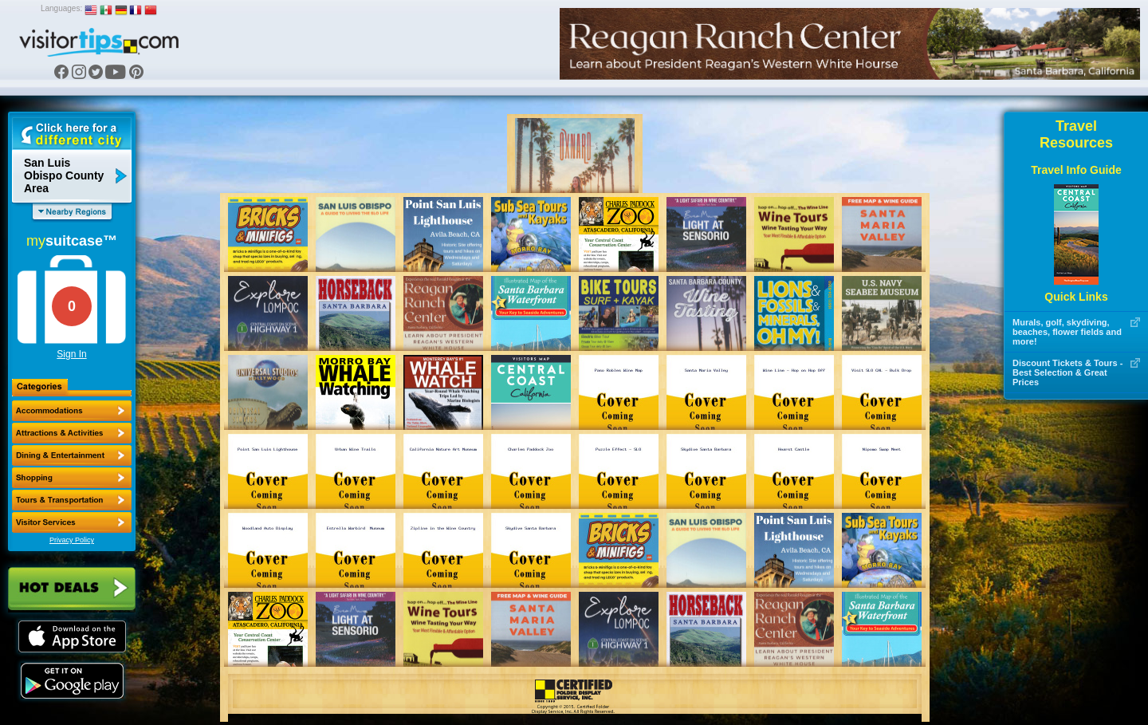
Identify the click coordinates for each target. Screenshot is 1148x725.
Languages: (61, 8)
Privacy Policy (71, 540)
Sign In (71, 354)
